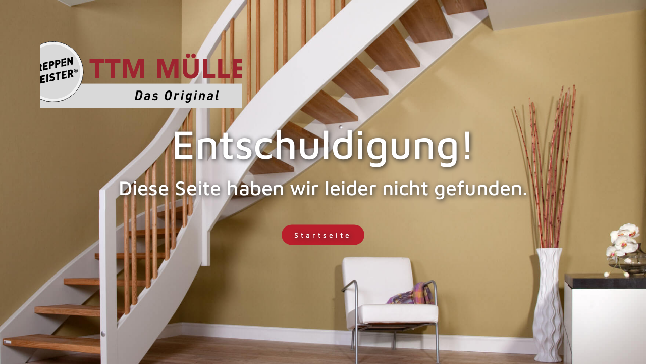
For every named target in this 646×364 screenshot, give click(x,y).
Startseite (323, 235)
